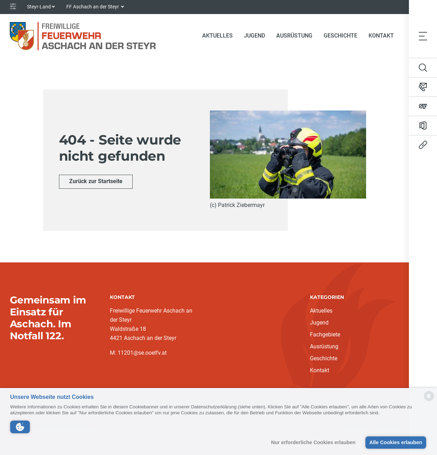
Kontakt (381, 35)
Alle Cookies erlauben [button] (395, 442)
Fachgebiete (325, 334)
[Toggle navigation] (423, 36)
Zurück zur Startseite (96, 181)
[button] (20, 427)
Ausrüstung (294, 35)
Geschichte (340, 35)
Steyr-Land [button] (39, 6)
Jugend (254, 35)
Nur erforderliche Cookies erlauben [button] (313, 442)
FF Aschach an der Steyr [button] (93, 6)
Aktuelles (217, 35)
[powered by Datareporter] (429, 400)
